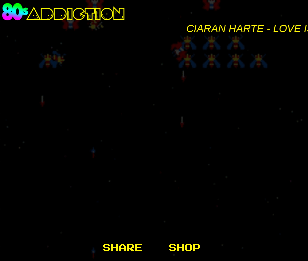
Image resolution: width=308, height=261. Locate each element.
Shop (185, 248)
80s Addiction (154, 11)
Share (123, 248)
